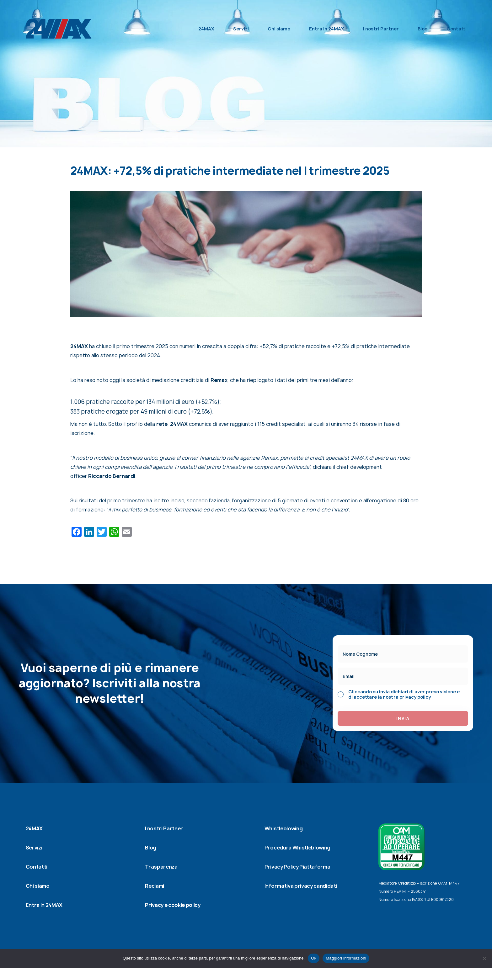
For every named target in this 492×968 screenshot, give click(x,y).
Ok (313, 958)
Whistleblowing (284, 828)
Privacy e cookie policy (173, 905)
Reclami (154, 885)
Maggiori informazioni (346, 958)
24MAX (206, 29)
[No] (484, 958)
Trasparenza (161, 866)
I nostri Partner (381, 29)
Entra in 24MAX (326, 29)
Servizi (241, 29)
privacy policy (415, 697)
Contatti (457, 29)
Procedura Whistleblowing (297, 847)
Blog (423, 29)
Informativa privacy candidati (301, 885)
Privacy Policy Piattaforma (297, 866)
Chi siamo (279, 29)
